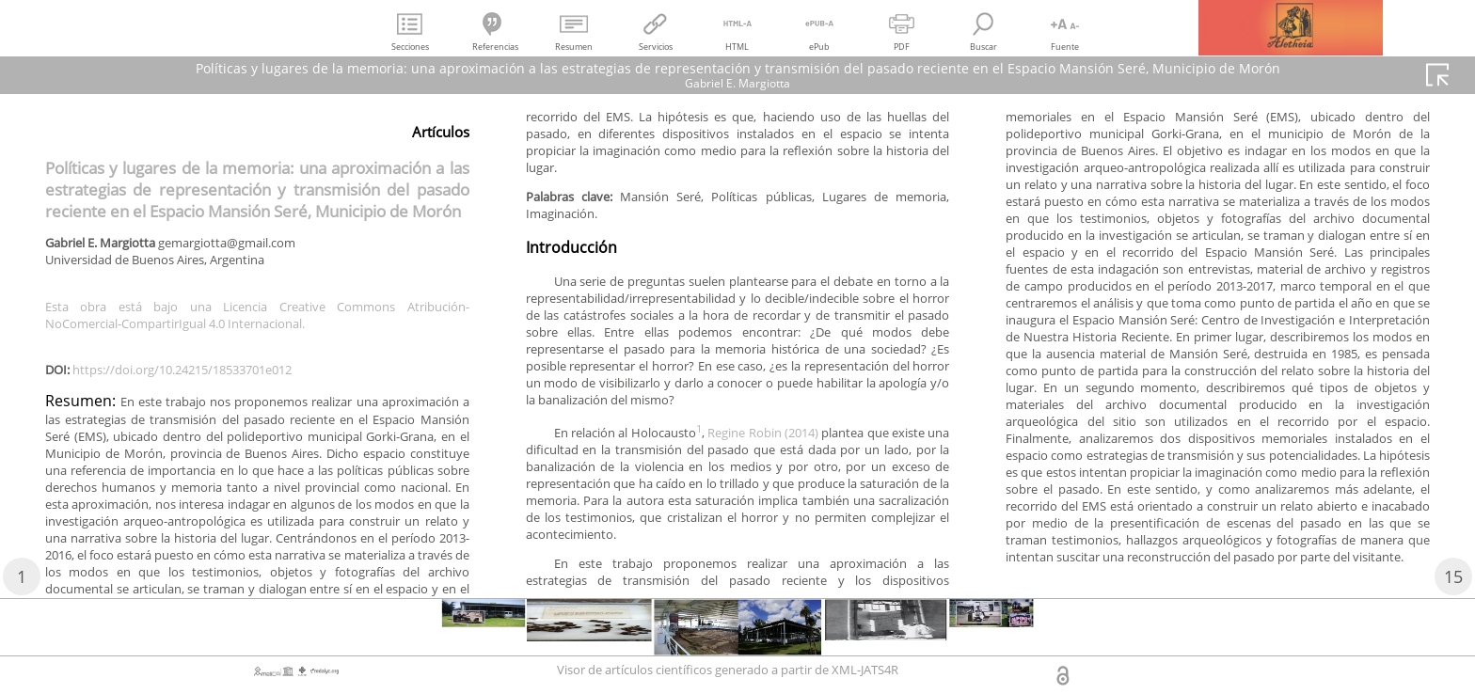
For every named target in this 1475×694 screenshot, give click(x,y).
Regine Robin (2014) (800, 519)
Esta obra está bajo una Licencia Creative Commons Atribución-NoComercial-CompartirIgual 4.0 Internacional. (257, 320)
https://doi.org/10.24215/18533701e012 (199, 377)
